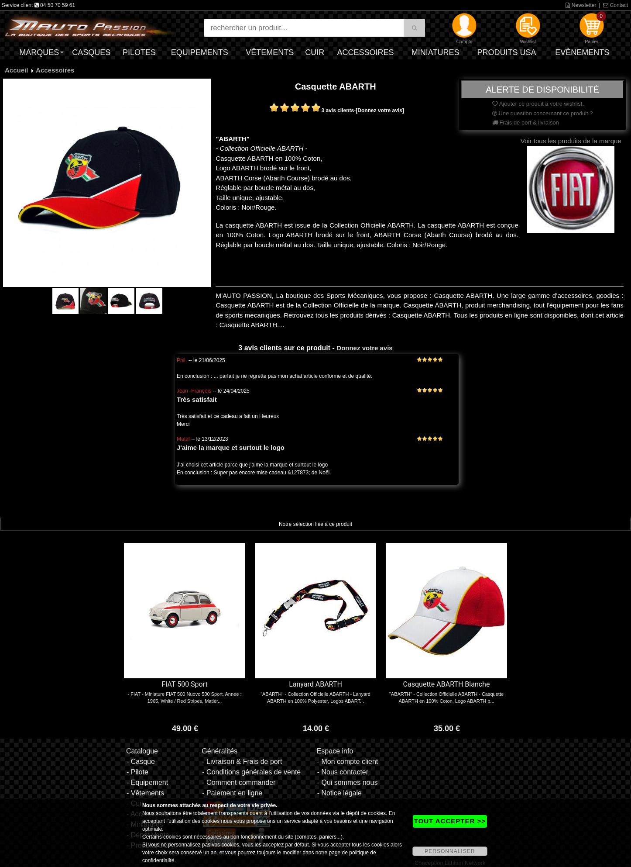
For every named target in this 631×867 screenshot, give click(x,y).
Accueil (16, 70)
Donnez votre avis (364, 348)
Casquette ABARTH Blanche (446, 684)
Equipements (199, 52)
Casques (91, 52)
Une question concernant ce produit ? (542, 113)
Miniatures (436, 52)
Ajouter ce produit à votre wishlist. (538, 103)
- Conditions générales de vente (251, 772)
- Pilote (137, 772)
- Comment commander (238, 782)
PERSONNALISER (450, 851)
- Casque (141, 761)
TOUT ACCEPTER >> (450, 821)
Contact (615, 5)
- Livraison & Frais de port (242, 761)
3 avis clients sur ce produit (284, 348)
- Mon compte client (347, 761)
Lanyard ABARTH (315, 684)
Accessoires (365, 52)
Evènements (582, 52)
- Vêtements (145, 793)
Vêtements (270, 52)
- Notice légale (339, 793)
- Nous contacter (342, 772)
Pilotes (139, 52)
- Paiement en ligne (232, 793)
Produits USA (506, 52)
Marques (39, 52)
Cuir (314, 52)
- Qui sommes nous (347, 782)
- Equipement (147, 782)
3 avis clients (338, 110)
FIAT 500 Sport (184, 684)
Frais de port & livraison (525, 122)
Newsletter (581, 5)
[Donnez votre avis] (380, 110)
